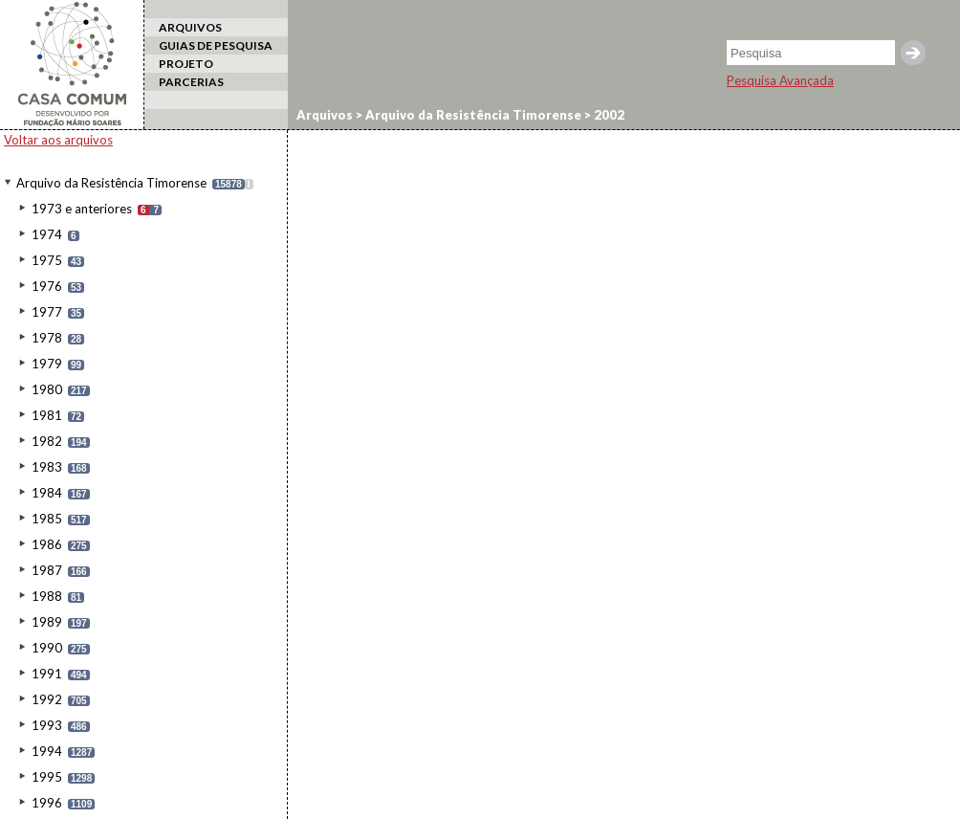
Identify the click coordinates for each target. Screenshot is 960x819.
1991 (47, 673)
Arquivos (324, 114)
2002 (607, 114)
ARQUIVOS (190, 27)
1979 (47, 363)
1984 (47, 492)
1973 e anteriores (82, 208)
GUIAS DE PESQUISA (216, 45)
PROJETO (186, 63)
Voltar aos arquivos (58, 139)
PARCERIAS (191, 82)
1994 (47, 751)
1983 (47, 467)
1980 (47, 389)
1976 (47, 286)
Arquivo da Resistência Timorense (111, 182)
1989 (47, 622)
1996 (47, 802)
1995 (47, 777)
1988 (47, 596)
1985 (47, 518)
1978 (47, 337)
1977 (47, 312)
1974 (47, 234)
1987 (47, 570)
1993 (47, 725)
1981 (47, 415)
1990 (47, 647)
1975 (47, 260)
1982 (47, 441)
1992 (47, 699)
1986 (47, 544)
